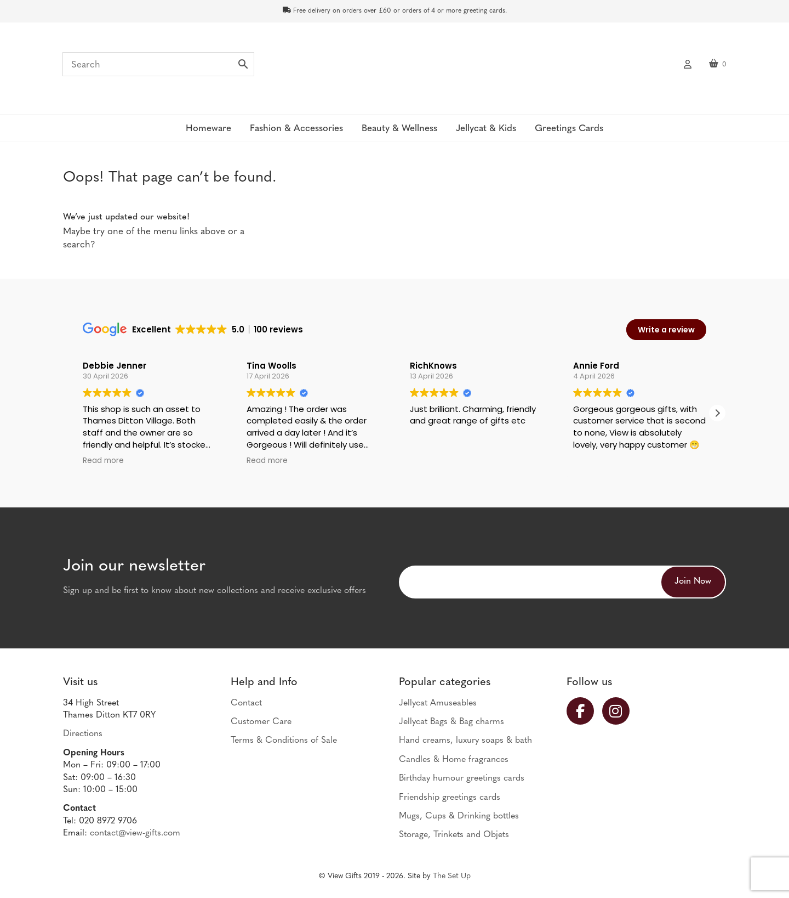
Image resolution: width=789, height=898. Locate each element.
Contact (246, 703)
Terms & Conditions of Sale (284, 740)
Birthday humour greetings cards (461, 778)
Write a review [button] (666, 329)
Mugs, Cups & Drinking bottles (459, 816)
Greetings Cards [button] (569, 128)
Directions (82, 734)
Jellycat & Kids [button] (486, 128)
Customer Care (261, 722)
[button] (717, 413)
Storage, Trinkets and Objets (454, 835)
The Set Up (452, 876)
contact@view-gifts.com (135, 833)
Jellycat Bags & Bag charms (451, 722)
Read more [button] (103, 461)
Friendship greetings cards (449, 797)
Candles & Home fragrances (453, 759)
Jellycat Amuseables (438, 703)
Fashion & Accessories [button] (296, 128)
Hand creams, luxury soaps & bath (465, 740)
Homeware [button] (208, 128)
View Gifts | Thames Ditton (394, 67)
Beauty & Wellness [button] (399, 128)
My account (687, 63)
